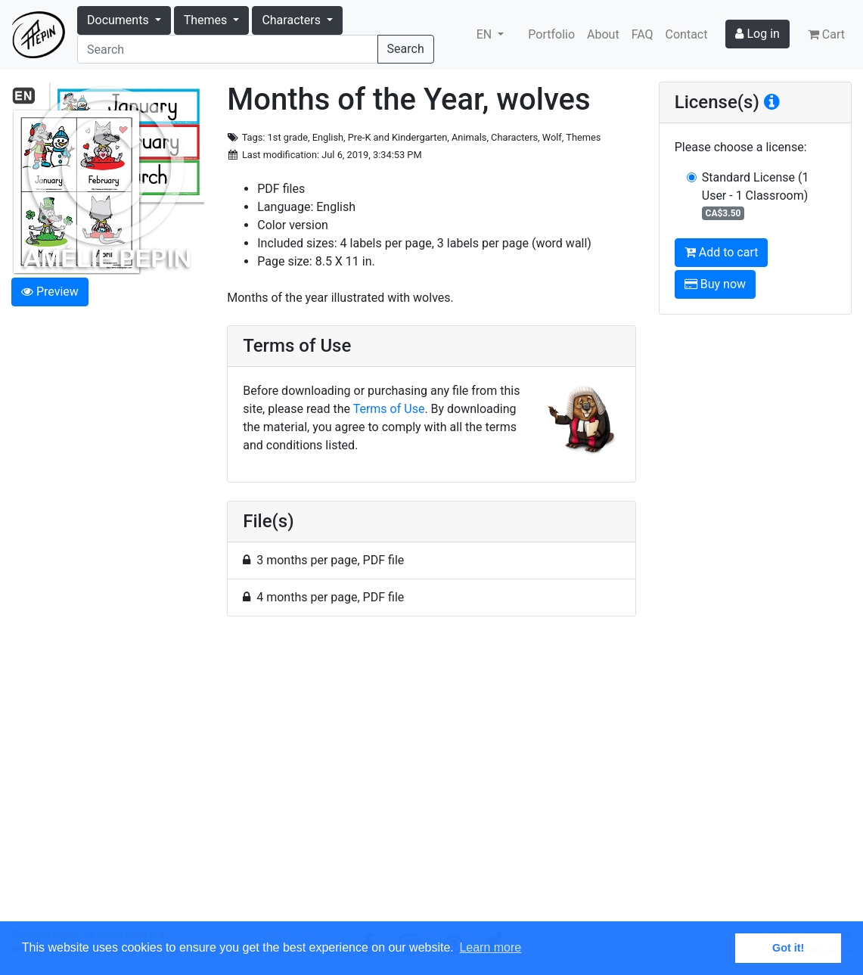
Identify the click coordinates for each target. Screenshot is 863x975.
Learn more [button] (490, 947)
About (603, 34)
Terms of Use (389, 409)
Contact (687, 34)
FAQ (642, 34)
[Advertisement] (431, 778)
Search (405, 49)
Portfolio (551, 34)
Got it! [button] (788, 948)
